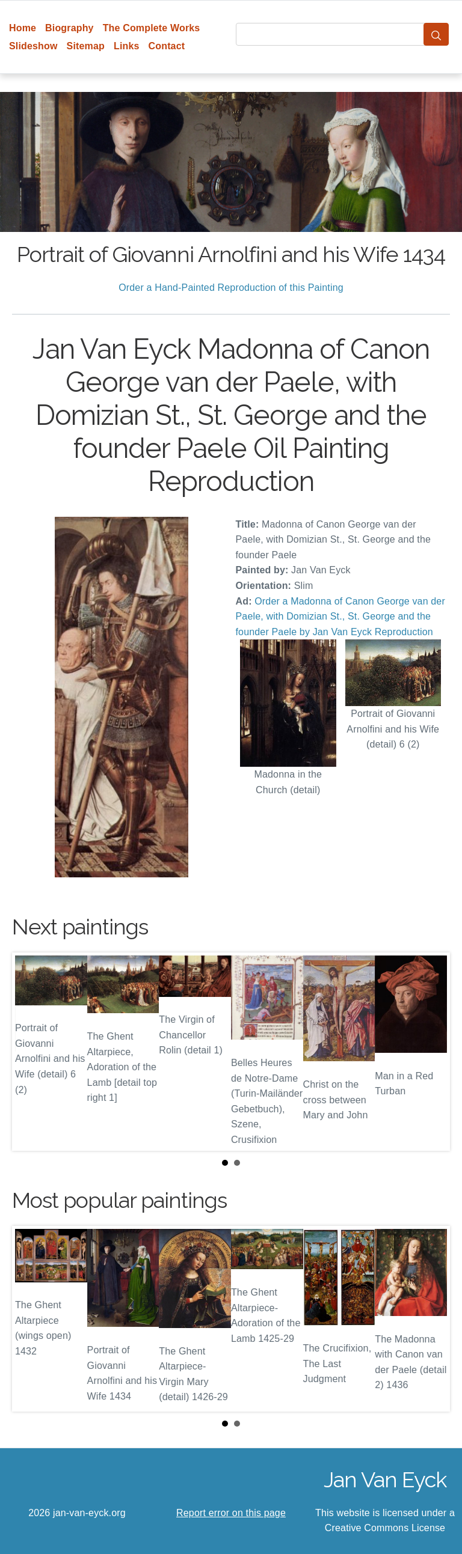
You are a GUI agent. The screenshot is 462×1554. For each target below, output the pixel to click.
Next (431, 1051)
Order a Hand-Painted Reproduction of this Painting (231, 287)
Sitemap (86, 46)
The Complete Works (151, 28)
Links (127, 46)
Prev (30, 1051)
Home (22, 28)
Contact (167, 46)
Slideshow (33, 46)
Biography (69, 28)
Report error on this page (231, 1513)
